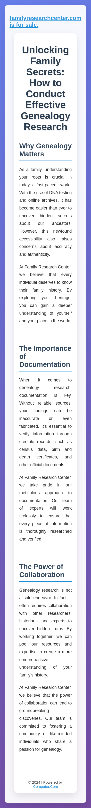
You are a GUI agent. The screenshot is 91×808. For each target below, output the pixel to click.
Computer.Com (45, 786)
